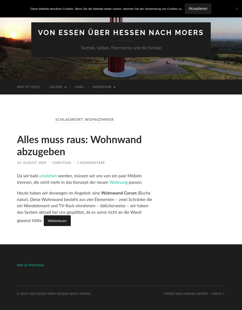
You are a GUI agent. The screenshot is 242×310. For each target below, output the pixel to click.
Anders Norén (195, 293)
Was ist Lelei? (28, 87)
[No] (236, 8)
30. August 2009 (31, 163)
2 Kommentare (91, 163)
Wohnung (118, 182)
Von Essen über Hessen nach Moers (121, 32)
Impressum (102, 87)
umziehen (48, 175)
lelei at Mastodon (30, 265)
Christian (61, 163)
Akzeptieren (198, 8)
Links (79, 87)
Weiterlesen (57, 220)
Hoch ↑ (218, 293)
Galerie (56, 87)
